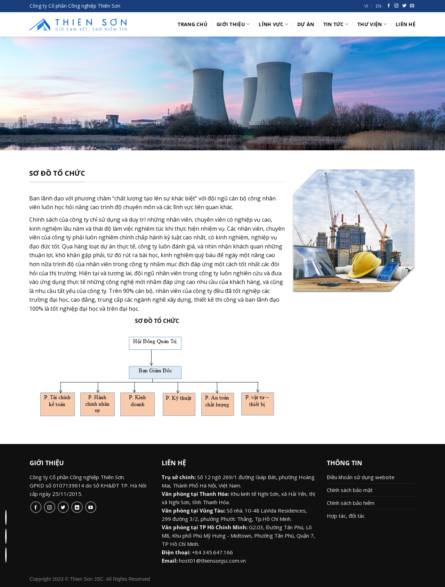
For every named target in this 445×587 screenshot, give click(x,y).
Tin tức (336, 24)
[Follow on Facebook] (36, 507)
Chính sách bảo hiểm (350, 502)
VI (366, 6)
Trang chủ (193, 24)
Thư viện (372, 24)
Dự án (305, 24)
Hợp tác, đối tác (346, 515)
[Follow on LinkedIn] (77, 507)
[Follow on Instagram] (49, 507)
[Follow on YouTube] (91, 507)
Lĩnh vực (273, 24)
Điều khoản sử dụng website (361, 477)
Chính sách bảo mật (350, 489)
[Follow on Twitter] (63, 507)
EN (378, 6)
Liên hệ (405, 24)
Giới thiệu (233, 24)
